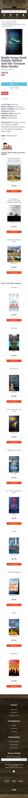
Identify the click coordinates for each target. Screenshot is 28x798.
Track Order (14, 712)
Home (2, 21)
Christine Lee (14, 636)
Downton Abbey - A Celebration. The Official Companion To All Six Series (14, 200)
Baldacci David (14, 554)
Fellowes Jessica (14, 181)
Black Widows (14, 653)
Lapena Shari (14, 473)
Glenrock (14, 613)
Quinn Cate (14, 676)
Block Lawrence (14, 432)
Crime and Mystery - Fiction (9, 23)
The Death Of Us (14, 368)
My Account (14, 709)
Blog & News (14, 728)
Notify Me (14, 84)
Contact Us (14, 731)
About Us (14, 725)
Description (5, 98)
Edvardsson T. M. (14, 595)
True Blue (14, 531)
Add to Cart (14, 191)
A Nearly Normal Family (14, 572)
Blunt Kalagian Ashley (14, 310)
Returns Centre (14, 747)
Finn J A (14, 351)
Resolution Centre (14, 715)
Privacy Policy (14, 744)
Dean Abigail (14, 392)
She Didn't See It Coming (14, 450)
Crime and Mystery (11, 21)
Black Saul (14, 514)
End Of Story (14, 328)
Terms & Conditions (14, 741)
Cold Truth (14, 287)
